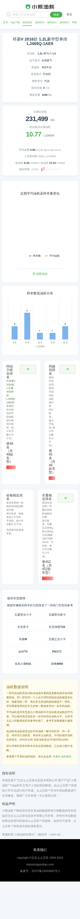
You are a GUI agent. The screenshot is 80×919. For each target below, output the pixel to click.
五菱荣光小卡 (23, 614)
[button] (28, 369)
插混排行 (64, 22)
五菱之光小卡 (57, 639)
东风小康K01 (23, 663)
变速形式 (36, 74)
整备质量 (35, 94)
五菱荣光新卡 (57, 614)
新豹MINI (57, 663)
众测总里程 (40, 111)
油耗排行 (40, 22)
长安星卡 (23, 626)
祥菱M (23, 639)
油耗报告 (27, 22)
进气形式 (34, 60)
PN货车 (57, 651)
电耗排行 (52, 22)
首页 (5, 22)
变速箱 (35, 67)
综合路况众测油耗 (40, 127)
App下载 (15, 22)
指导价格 (36, 87)
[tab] (21, 417)
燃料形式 (37, 81)
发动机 (31, 53)
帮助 (74, 22)
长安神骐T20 (57, 626)
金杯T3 (22, 651)
